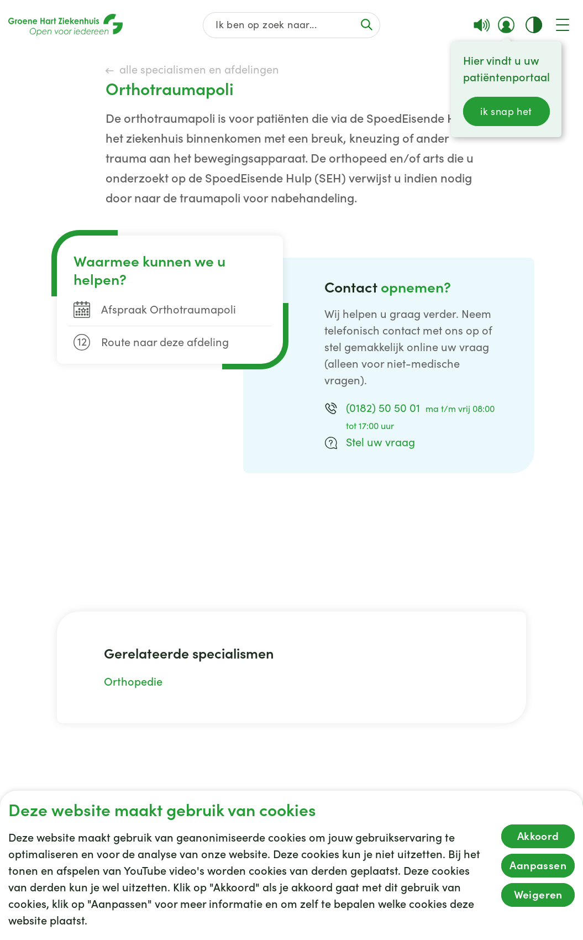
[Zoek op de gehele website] (292, 25)
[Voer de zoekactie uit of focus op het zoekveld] (366, 24)
